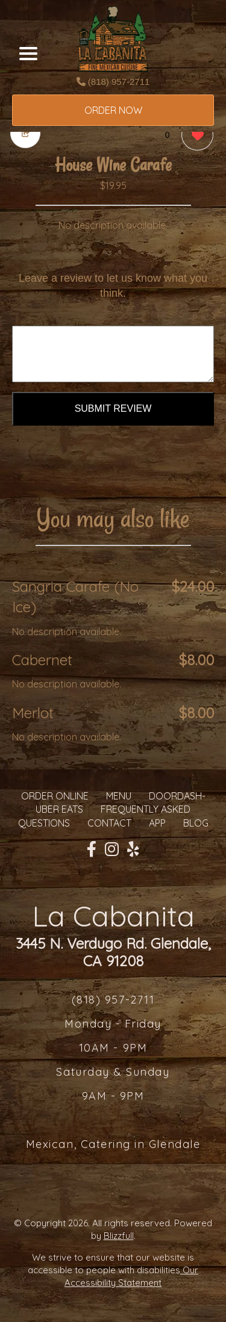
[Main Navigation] (28, 53)
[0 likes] (194, 136)
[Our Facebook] (91, 849)
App (157, 823)
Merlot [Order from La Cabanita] (33, 713)
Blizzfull (119, 1235)
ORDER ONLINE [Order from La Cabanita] (55, 796)
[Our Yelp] (133, 849)
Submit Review (113, 408)
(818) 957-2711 (113, 81)
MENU (118, 796)
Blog (196, 823)
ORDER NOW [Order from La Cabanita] (113, 110)
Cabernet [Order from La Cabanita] (42, 660)
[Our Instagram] (112, 849)
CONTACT (109, 823)
